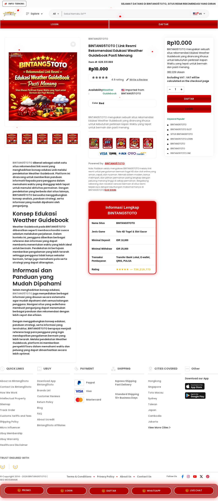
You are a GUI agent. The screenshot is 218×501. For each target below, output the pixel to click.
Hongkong (154, 381)
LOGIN (54, 24)
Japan (152, 410)
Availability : (95, 91)
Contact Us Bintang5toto (15, 387)
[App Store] (195, 387)
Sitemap (5, 404)
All (54, 13)
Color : (98, 103)
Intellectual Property (13, 398)
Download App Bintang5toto (46, 382)
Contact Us (144, 476)
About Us (125, 476)
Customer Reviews (48, 396)
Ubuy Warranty (9, 439)
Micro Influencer (10, 427)
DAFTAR (163, 24)
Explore (32, 14)
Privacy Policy (105, 476)
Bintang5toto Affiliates (51, 425)
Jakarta (153, 421)
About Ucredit (45, 419)
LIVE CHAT (194, 489)
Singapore (154, 387)
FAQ (39, 413)
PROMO (24, 490)
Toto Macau (155, 392)
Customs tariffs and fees (15, 416)
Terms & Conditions (79, 476)
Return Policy (45, 402)
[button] (73, 44)
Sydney (152, 398)
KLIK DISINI (110, 190)
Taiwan (152, 404)
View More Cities (159, 427)
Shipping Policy (9, 421)
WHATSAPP (151, 489)
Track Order (7, 410)
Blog (40, 408)
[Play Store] (195, 396)
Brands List (44, 390)
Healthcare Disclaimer (14, 445)
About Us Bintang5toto (14, 381)
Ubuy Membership (11, 433)
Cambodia (154, 416)
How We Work (8, 392)
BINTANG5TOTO (22, 162)
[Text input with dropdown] (126, 14)
